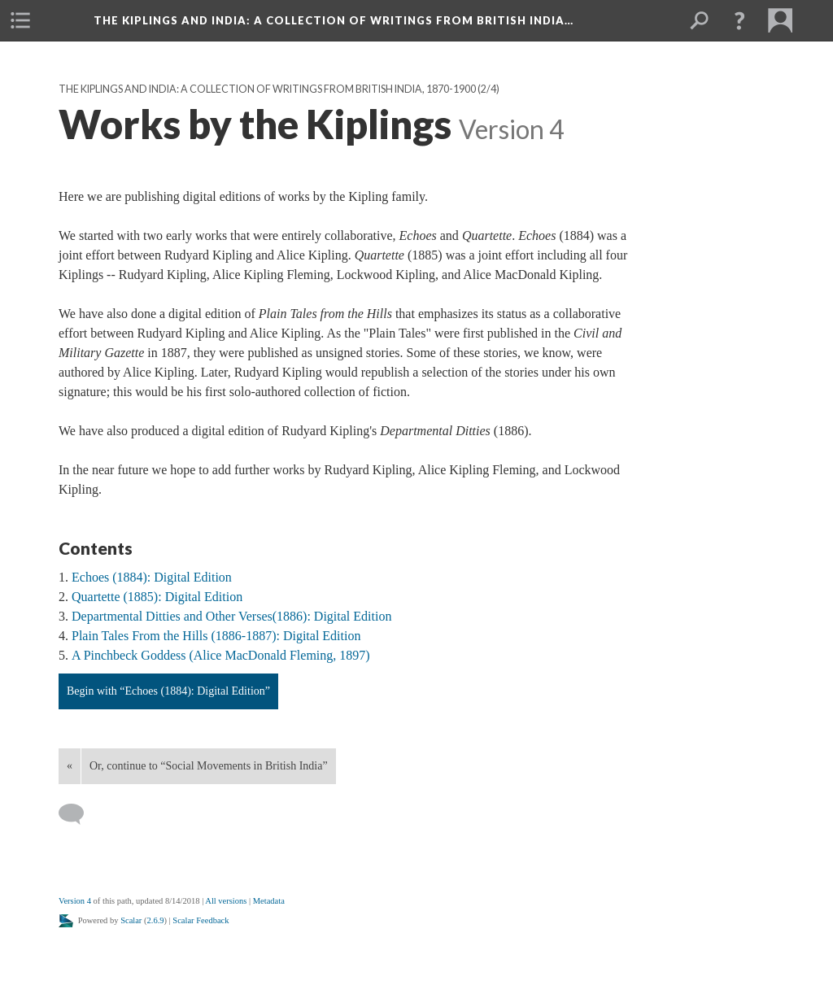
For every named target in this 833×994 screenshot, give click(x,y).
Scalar (131, 920)
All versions (225, 900)
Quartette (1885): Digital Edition (157, 597)
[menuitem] (20, 20)
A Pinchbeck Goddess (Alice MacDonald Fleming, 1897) (221, 655)
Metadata (269, 900)
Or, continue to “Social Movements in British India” (208, 766)
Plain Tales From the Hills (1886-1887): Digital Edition (216, 636)
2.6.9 (155, 920)
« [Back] (69, 766)
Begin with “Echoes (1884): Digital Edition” (168, 691)
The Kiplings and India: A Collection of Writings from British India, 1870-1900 (267, 89)
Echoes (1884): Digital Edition (152, 577)
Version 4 (75, 900)
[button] (739, 20)
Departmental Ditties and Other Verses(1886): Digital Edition (231, 616)
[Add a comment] (78, 814)
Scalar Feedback (200, 920)
